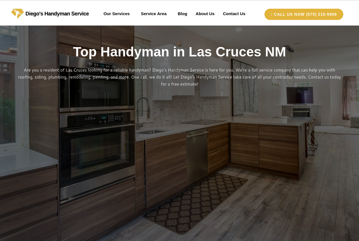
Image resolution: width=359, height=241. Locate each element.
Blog (182, 13)
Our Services (117, 13)
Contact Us (234, 13)
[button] (118, 13)
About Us (204, 13)
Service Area (153, 13)
